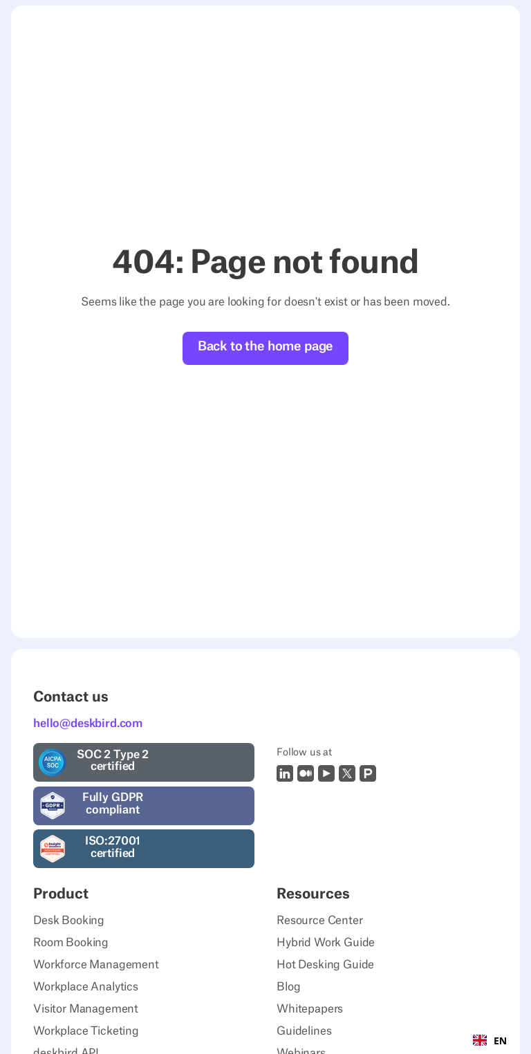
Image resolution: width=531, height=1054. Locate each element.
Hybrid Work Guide (326, 942)
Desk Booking (68, 920)
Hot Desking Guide (325, 964)
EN (490, 1040)
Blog (288, 986)
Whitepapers (310, 1009)
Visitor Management (85, 1009)
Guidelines (304, 1031)
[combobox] (490, 1040)
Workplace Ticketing (86, 1031)
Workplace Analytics (85, 986)
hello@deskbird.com (87, 723)
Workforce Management (96, 964)
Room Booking (71, 942)
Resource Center (320, 920)
